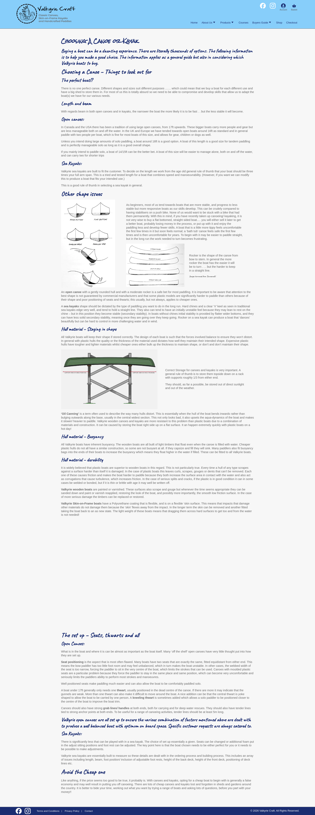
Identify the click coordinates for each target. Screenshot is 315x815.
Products (226, 22)
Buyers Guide (261, 22)
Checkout (291, 22)
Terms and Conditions (48, 811)
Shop (279, 22)
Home (194, 22)
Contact (89, 811)
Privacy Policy (72, 811)
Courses (243, 22)
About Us (208, 22)
